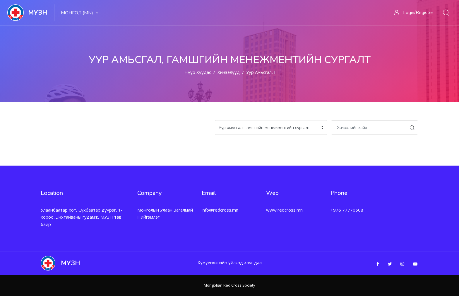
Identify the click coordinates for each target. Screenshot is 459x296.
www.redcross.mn (284, 210)
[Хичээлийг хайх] (368, 127)
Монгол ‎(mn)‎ (79, 13)
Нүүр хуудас (197, 72)
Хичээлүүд (228, 72)
